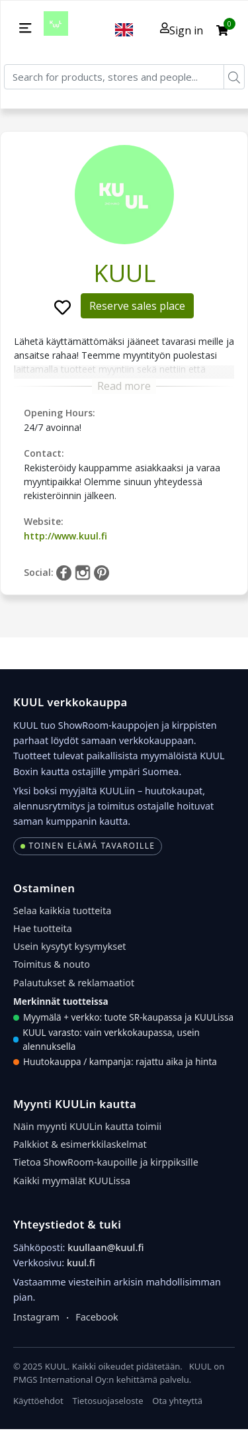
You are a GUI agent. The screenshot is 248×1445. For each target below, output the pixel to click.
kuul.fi (81, 1262)
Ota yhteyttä (177, 1401)
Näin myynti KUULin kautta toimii (87, 1126)
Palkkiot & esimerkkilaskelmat (80, 1144)
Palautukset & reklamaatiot (73, 982)
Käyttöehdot (38, 1401)
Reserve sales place (137, 306)
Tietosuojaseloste (107, 1401)
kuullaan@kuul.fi (105, 1247)
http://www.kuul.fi (65, 536)
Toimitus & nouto (51, 964)
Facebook (96, 1317)
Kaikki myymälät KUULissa (71, 1180)
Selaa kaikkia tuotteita (62, 910)
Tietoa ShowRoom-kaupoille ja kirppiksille (105, 1162)
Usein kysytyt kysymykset (69, 946)
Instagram (36, 1317)
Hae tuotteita (42, 928)
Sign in (181, 30)
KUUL (124, 273)
